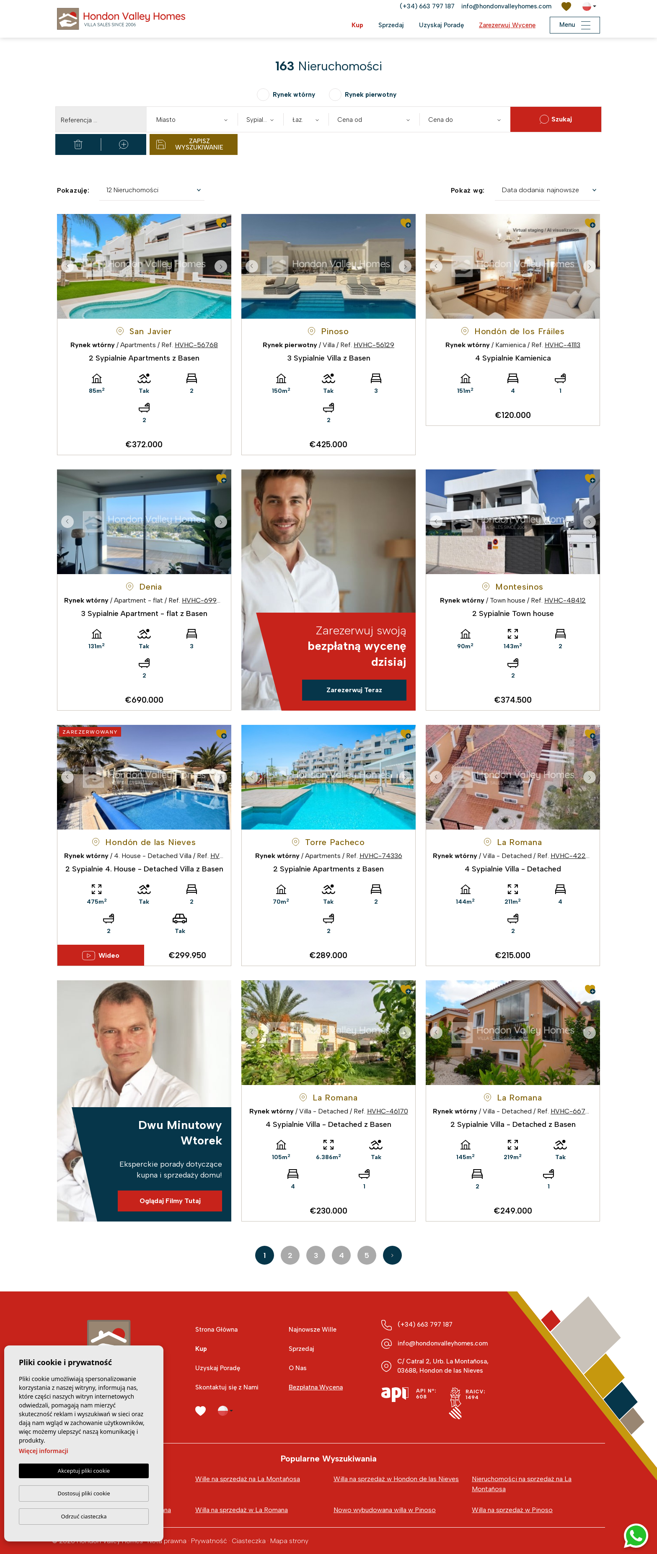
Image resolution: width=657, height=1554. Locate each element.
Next (223, 266)
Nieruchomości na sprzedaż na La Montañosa (522, 1484)
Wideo (100, 955)
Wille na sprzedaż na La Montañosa (247, 1479)
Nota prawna (166, 1541)
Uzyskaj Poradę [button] (441, 25)
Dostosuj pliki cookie (83, 1493)
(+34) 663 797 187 (427, 6)
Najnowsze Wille (312, 1329)
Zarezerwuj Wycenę (507, 25)
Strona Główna (216, 1329)
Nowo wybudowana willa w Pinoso (385, 1510)
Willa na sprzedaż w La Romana (241, 1510)
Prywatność (209, 1541)
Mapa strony (289, 1541)
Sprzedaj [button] (391, 25)
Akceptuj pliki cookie (84, 1471)
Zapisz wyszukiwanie (189, 144)
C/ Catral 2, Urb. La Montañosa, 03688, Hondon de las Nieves (443, 1366)
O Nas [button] (298, 1368)
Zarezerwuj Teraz (354, 690)
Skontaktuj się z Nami (227, 1387)
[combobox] (192, 119)
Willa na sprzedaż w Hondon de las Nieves (396, 1479)
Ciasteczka (249, 1541)
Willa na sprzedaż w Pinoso (512, 1510)
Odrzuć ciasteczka (83, 1516)
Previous (65, 266)
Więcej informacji (43, 1451)
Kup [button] (357, 25)
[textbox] (194, 120)
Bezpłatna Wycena (316, 1387)
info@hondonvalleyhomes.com (506, 6)
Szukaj (556, 119)
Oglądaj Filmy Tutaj (170, 1201)
